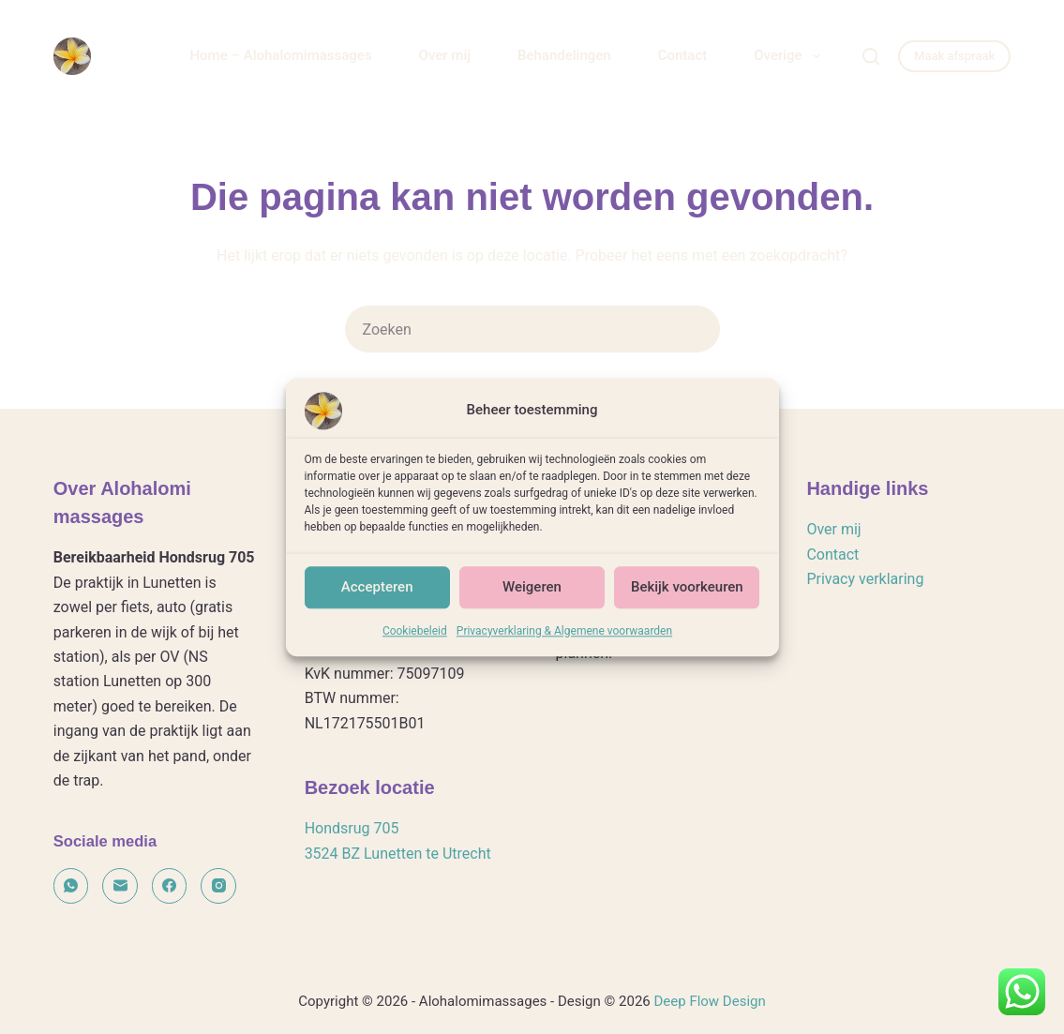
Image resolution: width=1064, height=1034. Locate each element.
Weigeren (532, 609)
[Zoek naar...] (509, 329)
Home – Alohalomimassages (280, 55)
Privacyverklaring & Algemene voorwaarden (564, 653)
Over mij (445, 55)
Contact (683, 55)
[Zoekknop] (696, 329)
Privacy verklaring (864, 579)
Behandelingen (564, 55)
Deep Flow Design (709, 1001)
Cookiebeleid (414, 653)
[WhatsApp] (71, 886)
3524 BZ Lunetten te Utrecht (398, 853)
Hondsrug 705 (352, 828)
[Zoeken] (870, 56)
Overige (790, 56)
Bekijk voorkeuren (687, 609)
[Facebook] (169, 886)
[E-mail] (120, 886)
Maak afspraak (954, 56)
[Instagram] (218, 886)
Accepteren (377, 609)
